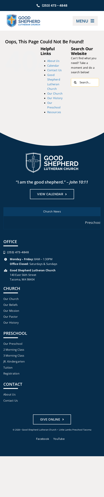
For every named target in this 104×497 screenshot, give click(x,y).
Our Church (55, 93)
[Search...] (85, 82)
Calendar (53, 65)
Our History (55, 98)
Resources (54, 112)
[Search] (75, 82)
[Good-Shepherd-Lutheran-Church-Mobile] (23, 16)
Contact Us (54, 70)
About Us (53, 61)
